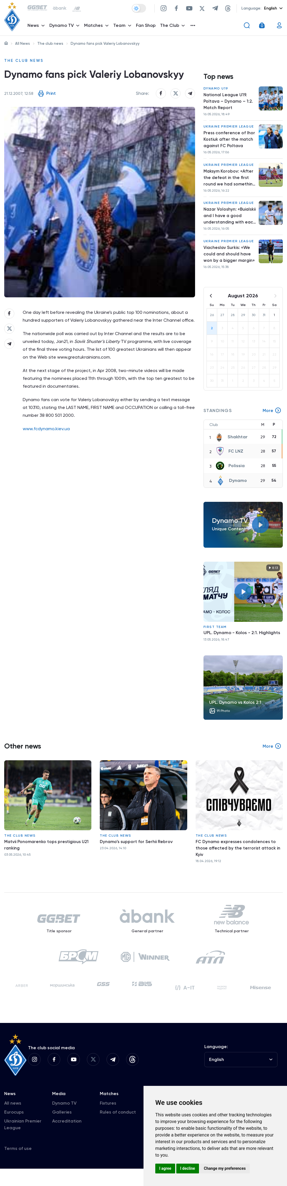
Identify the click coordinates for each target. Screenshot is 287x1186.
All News (22, 43)
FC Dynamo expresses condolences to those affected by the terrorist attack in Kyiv (239, 855)
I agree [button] (165, 1168)
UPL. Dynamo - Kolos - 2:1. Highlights (241, 640)
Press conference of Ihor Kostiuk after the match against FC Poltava (229, 142)
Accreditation (67, 1138)
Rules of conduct (118, 1129)
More (271, 418)
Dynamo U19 (215, 89)
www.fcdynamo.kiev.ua (46, 445)
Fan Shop (146, 26)
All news (12, 1120)
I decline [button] (187, 1168)
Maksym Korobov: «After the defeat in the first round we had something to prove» (228, 182)
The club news (50, 43)
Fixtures (108, 1120)
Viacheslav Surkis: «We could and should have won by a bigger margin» (228, 261)
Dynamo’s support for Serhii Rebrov (137, 848)
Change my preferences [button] (225, 1168)
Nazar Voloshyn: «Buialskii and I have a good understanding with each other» (226, 221)
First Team (215, 634)
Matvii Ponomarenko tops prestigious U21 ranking (47, 852)
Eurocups (14, 1129)
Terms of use (18, 1165)
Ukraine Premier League (228, 129)
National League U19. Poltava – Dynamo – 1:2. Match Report (228, 102)
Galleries (62, 1129)
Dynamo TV (64, 1120)
